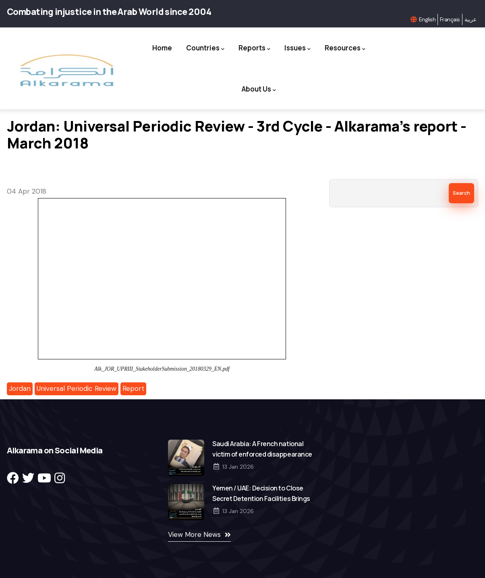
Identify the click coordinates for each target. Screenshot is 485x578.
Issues (297, 48)
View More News (194, 534)
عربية (470, 19)
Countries (205, 48)
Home (162, 47)
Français (450, 19)
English (427, 19)
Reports (254, 48)
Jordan (20, 388)
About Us (259, 89)
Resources (345, 48)
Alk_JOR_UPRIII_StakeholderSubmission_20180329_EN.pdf (162, 369)
